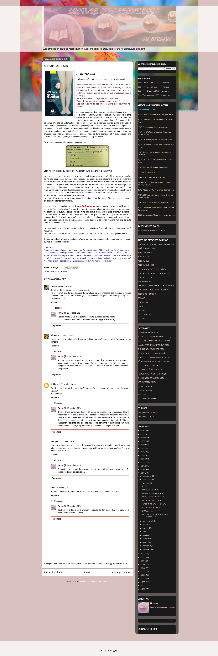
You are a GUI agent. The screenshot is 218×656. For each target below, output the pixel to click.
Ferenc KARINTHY (150, 489)
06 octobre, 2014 (65, 286)
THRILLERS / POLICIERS (148, 349)
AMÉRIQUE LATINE (146, 248)
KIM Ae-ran (147, 511)
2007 (143, 575)
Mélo (53, 488)
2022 (143, 444)
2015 (143, 469)
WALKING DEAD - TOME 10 (154, 504)
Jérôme (54, 335)
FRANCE (141, 306)
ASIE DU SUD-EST (146, 265)
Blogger (113, 650)
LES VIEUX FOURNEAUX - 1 (154, 493)
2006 (143, 578)
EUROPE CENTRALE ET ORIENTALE (153, 273)
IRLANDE (142, 310)
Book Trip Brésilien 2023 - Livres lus (154, 91)
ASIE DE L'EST (144, 256)
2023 (143, 441)
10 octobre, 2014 (74, 313)
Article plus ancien (121, 572)
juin (145, 531)
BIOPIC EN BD (144, 386)
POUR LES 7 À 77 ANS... (148, 369)
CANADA (141, 298)
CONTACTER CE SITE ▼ (149, 629)
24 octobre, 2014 (74, 506)
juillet (146, 528)
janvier (146, 549)
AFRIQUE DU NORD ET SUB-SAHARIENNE (156, 244)
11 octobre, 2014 (66, 441)
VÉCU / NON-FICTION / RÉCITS (151, 361)
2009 (143, 568)
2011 (142, 561)
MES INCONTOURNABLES (149, 230)
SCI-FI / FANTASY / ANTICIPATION (153, 340)
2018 (143, 459)
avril (145, 538)
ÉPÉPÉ (145, 486)
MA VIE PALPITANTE (151, 507)
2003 (143, 589)
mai (144, 535)
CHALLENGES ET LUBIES (148, 378)
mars (145, 542)
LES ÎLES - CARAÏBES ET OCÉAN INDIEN (156, 285)
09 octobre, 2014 (68, 384)
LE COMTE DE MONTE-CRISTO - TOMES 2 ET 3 (155, 515)
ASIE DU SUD (143, 261)
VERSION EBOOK (145, 412)
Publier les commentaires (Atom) (93, 582)
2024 (143, 437)
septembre (147, 521)
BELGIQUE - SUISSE (147, 294)
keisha (54, 286)
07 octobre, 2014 (65, 335)
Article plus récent (53, 572)
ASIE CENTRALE (145, 252)
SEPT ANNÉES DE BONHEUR (154, 496)
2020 (143, 451)
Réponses (58, 308)
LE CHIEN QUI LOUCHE (152, 500)
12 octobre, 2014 (74, 465)
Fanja (60, 313)
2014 (143, 473)
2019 (143, 455)
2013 (143, 553)
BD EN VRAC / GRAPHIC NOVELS (152, 336)
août (145, 524)
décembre (147, 476)
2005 (143, 582)
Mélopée (54, 441)
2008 (143, 571)
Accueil (87, 572)
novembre (147, 479)
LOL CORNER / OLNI (146, 365)
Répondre (55, 302)
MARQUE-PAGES (145, 398)
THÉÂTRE (142, 394)
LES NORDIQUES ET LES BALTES (152, 269)
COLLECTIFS (143, 390)
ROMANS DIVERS (59, 271)
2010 (143, 564)
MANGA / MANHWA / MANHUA (151, 345)
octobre (146, 483)
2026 (143, 430)
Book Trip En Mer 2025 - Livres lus (153, 82)
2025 (143, 434)
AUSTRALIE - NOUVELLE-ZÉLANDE (153, 289)
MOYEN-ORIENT (145, 281)
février (146, 546)
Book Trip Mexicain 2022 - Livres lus (154, 95)
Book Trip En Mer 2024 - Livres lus (153, 87)
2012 (143, 557)
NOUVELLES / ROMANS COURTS (152, 357)
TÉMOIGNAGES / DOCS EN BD (151, 353)
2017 (143, 462)
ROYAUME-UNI (144, 314)
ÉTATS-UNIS (143, 302)
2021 (143, 448)
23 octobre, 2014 (63, 488)
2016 (143, 466)
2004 (143, 585)
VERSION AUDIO (145, 416)
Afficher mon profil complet (162, 607)
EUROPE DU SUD (145, 277)
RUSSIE (141, 318)
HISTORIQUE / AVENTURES (150, 374)
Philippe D (55, 384)
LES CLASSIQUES (145, 382)
